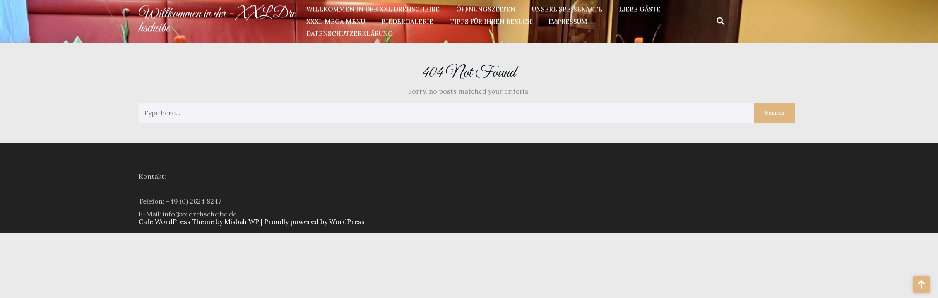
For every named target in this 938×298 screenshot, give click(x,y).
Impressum (567, 20)
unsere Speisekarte (567, 8)
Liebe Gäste (640, 8)
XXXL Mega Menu (335, 20)
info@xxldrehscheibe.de (200, 218)
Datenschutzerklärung (349, 32)
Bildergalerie (407, 20)
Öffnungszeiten (485, 8)
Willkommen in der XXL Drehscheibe (373, 8)
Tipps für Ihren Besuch (491, 20)
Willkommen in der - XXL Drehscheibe (217, 20)
